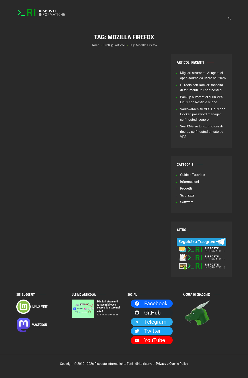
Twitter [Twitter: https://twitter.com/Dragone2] (147, 331)
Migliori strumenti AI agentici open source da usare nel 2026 (108, 306)
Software (186, 202)
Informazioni (189, 182)
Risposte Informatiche (110, 363)
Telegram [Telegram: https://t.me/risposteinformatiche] (150, 322)
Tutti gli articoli (114, 45)
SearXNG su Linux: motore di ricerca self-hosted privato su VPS (201, 131)
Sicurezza (187, 195)
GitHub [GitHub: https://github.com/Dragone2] (147, 313)
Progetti (186, 188)
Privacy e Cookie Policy (172, 363)
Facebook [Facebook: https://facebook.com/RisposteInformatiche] (150, 303)
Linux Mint (31, 307)
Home (95, 45)
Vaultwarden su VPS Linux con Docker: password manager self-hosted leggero (202, 114)
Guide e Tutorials (192, 175)
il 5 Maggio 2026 (108, 314)
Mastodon (31, 325)
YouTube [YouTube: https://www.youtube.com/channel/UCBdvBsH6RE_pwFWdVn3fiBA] (149, 340)
